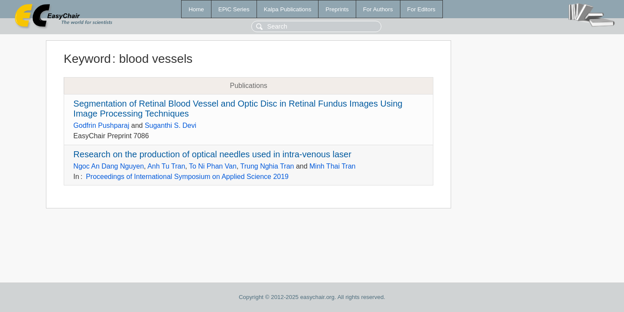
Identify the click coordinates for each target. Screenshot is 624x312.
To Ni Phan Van (213, 166)
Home (196, 9)
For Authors (378, 9)
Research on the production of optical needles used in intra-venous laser (212, 154)
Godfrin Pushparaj (101, 125)
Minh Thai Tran (332, 166)
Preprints (336, 9)
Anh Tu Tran (166, 166)
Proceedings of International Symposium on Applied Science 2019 (187, 176)
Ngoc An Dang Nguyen (108, 166)
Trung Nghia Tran (267, 166)
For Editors (421, 9)
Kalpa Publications (288, 9)
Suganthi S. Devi (170, 125)
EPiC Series (234, 9)
